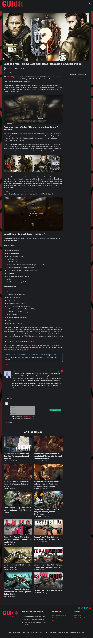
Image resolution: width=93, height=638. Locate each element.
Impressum (30, 632)
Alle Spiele (51, 9)
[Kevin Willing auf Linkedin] (58, 371)
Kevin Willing (9, 68)
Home (14, 9)
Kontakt (65, 632)
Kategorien (60, 9)
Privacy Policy (28, 416)
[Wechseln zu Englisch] (13, 73)
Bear (28, 341)
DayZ (18, 9)
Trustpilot (11, 616)
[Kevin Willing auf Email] (62, 371)
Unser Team (55, 618)
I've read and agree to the (22, 416)
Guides (6, 365)
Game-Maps (69, 9)
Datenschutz (39, 632)
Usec (34, 341)
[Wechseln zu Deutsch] (7, 73)
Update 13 (9, 77)
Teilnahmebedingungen (77, 632)
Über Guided (12, 632)
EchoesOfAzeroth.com (81, 618)
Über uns (77, 9)
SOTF (33, 9)
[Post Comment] (55, 410)
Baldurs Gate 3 (25, 9)
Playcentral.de (78, 616)
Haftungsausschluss (53, 632)
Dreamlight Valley (41, 9)
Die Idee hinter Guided (59, 616)
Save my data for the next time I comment (23, 418)
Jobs (53, 620)
